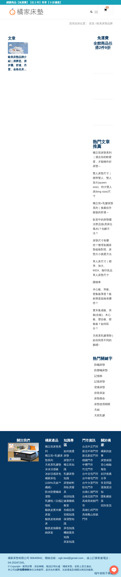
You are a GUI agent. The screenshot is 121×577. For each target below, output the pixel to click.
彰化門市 (87, 487)
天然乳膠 (99, 415)
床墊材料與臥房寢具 (69, 487)
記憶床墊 (99, 381)
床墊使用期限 (102, 404)
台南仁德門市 (90, 491)
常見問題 (106, 482)
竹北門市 (87, 469)
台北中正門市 (90, 446)
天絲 (97, 409)
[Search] (89, 12)
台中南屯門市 (90, 478)
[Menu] (96, 12)
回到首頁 (106, 505)
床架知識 (69, 541)
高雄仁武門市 (90, 509)
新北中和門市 (90, 451)
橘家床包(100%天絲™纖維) (53, 483)
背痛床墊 (99, 387)
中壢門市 (87, 464)
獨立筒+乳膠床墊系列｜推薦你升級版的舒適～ (103, 208)
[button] (18, 48)
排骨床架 (99, 392)
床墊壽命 (99, 398)
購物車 (97, 282)
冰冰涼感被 (51, 469)
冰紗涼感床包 (53, 473)
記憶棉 (98, 376)
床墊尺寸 (69, 460)
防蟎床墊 (99, 364)
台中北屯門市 (90, 473)
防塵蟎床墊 (101, 370)
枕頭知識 (69, 496)
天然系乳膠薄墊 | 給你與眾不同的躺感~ (103, 340)
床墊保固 (106, 460)
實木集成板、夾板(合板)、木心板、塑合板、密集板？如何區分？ (102, 319)
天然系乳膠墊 (53, 464)
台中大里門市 (90, 482)
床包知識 (69, 528)
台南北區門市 (90, 496)
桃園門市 (87, 460)
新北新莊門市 (90, 455)
